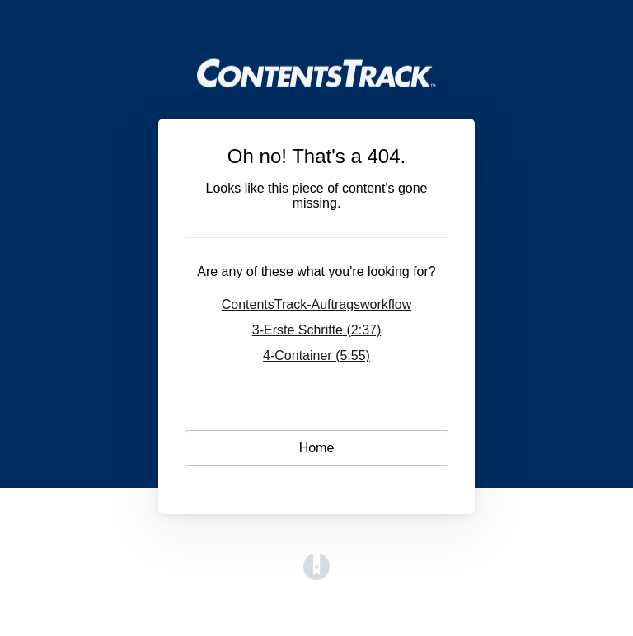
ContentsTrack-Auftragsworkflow (317, 304)
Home (317, 448)
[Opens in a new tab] (316, 575)
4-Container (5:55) (316, 355)
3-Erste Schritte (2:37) (317, 330)
